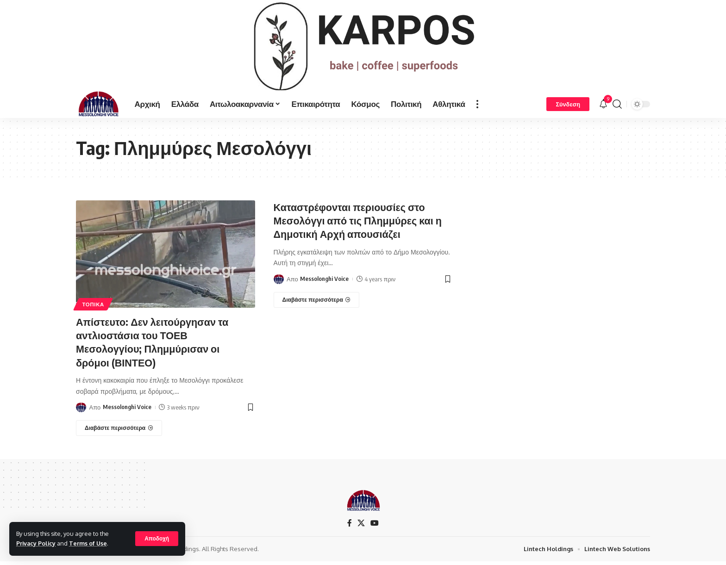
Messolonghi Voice (127, 410)
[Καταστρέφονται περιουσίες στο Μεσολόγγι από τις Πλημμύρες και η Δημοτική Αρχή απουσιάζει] (317, 303)
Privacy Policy (36, 543)
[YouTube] (374, 526)
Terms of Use (89, 543)
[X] (361, 526)
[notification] (603, 108)
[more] (477, 108)
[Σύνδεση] (567, 108)
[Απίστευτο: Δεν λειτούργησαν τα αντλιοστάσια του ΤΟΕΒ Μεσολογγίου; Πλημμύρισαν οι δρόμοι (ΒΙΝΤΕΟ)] (119, 431)
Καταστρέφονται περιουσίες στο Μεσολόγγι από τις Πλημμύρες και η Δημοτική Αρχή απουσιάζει (359, 224)
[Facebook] (349, 526)
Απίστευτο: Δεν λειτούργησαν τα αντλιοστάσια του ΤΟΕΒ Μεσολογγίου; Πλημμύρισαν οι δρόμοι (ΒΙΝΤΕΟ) (154, 345)
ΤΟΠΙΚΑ (93, 308)
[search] (617, 108)
